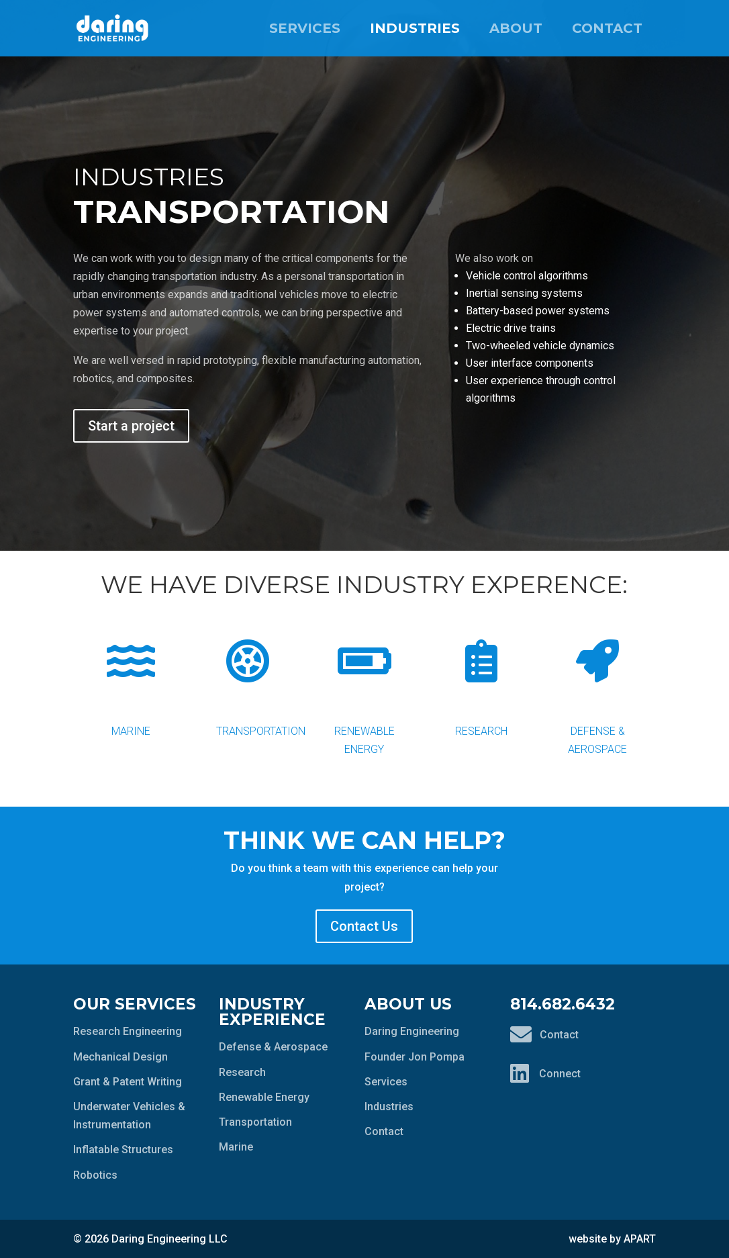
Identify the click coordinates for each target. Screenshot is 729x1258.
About (515, 28)
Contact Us (364, 926)
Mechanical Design (120, 1056)
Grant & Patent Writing (127, 1081)
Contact (607, 28)
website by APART (612, 1238)
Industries (415, 28)
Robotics (95, 1175)
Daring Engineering (411, 1031)
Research (481, 677)
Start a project (131, 426)
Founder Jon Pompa (414, 1056)
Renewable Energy (364, 687)
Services (304, 28)
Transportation (260, 677)
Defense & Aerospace (598, 687)
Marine (131, 677)
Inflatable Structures (123, 1149)
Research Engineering (127, 1031)
